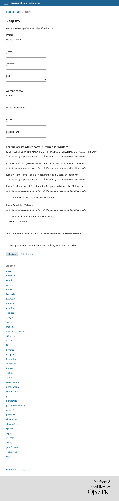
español (10, 308)
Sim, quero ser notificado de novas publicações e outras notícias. (41, 245)
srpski (9, 433)
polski (9, 396)
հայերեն (11, 359)
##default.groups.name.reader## (23, 156)
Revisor (22, 221)
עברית (9, 340)
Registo (12, 254)
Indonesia (11, 363)
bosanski (10, 275)
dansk (9, 289)
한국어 (9, 377)
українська (12, 447)
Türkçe (9, 442)
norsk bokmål (13, 386)
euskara (10, 312)
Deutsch (10, 294)
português (11, 400)
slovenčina (11, 419)
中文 (8, 456)
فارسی (9, 317)
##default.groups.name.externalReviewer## (64, 156)
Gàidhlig (10, 335)
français (10, 326)
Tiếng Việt (11, 451)
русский (10, 414)
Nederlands (12, 391)
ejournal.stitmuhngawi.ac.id (25, 3)
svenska (10, 437)
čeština (10, 284)
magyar (10, 354)
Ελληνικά (10, 298)
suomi (9, 322)
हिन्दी (8, 345)
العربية (9, 271)
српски (10, 428)
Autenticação (27, 254)
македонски (12, 382)
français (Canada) (15, 331)
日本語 (9, 372)
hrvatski (10, 349)
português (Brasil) (15, 405)
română (10, 410)
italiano (10, 368)
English (10, 303)
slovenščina (12, 423)
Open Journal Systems (17, 469)
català (9, 280)
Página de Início (13, 11)
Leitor (10, 221)
